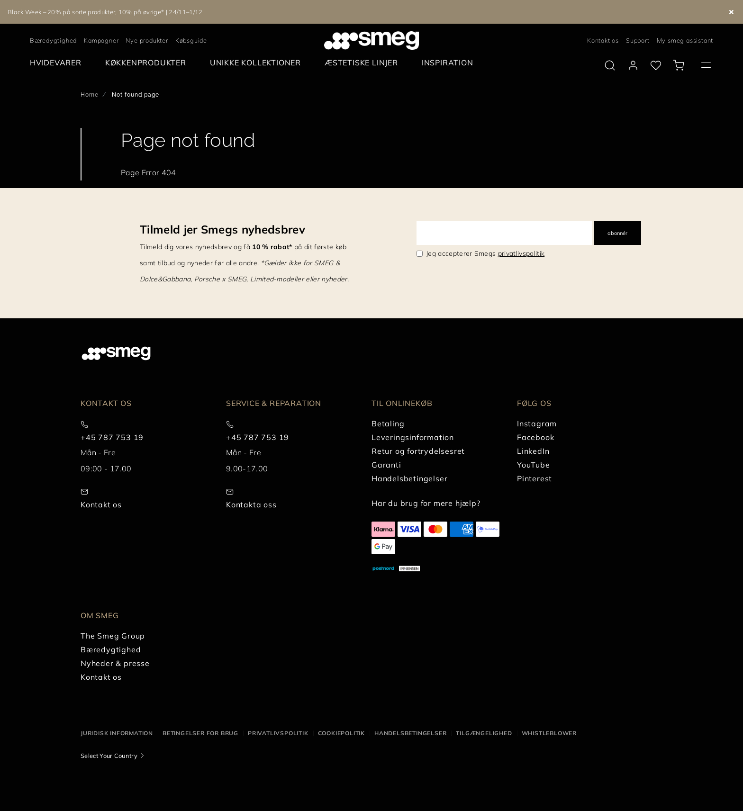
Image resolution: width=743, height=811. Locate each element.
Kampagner (101, 40)
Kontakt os (603, 40)
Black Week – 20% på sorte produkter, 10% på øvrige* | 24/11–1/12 (105, 12)
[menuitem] (58, 63)
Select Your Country (109, 755)
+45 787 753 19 (112, 437)
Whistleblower (549, 733)
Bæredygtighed (53, 40)
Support (638, 40)
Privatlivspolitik (278, 733)
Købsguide (191, 40)
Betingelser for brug (200, 733)
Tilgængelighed (484, 733)
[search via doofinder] (610, 65)
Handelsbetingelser (410, 733)
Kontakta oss (251, 504)
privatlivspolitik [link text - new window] (521, 253)
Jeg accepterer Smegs (485, 253)
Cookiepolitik (341, 733)
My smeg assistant (685, 40)
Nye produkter (147, 40)
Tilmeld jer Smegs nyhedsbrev (222, 229)
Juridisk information (117, 733)
